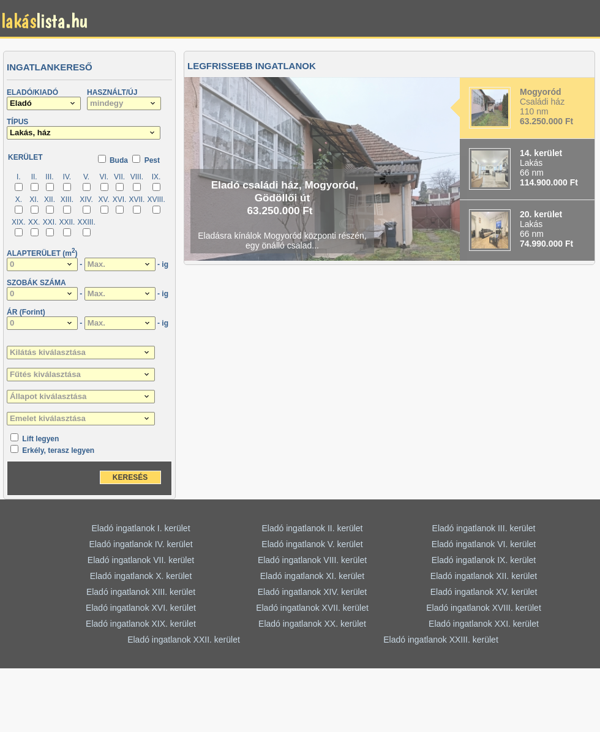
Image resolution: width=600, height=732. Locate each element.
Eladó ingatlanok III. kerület (484, 528)
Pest (152, 160)
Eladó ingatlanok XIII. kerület (140, 592)
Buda (119, 160)
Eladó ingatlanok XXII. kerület (183, 639)
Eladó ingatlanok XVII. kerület (312, 608)
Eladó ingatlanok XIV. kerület (312, 592)
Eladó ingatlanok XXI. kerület (484, 624)
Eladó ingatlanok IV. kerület (140, 544)
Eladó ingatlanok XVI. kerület (141, 608)
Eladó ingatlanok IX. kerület (484, 560)
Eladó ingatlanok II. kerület (312, 528)
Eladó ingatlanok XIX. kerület (141, 624)
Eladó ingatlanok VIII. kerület (312, 560)
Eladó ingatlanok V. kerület (311, 544)
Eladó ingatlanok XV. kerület (484, 592)
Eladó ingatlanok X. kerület (141, 576)
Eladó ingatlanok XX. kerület (312, 624)
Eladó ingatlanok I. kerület (140, 528)
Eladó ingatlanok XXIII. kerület (440, 639)
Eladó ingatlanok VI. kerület (484, 544)
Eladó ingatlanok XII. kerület (483, 576)
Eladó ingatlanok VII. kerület (141, 560)
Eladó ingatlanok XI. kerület (312, 576)
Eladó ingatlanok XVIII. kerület (483, 608)
